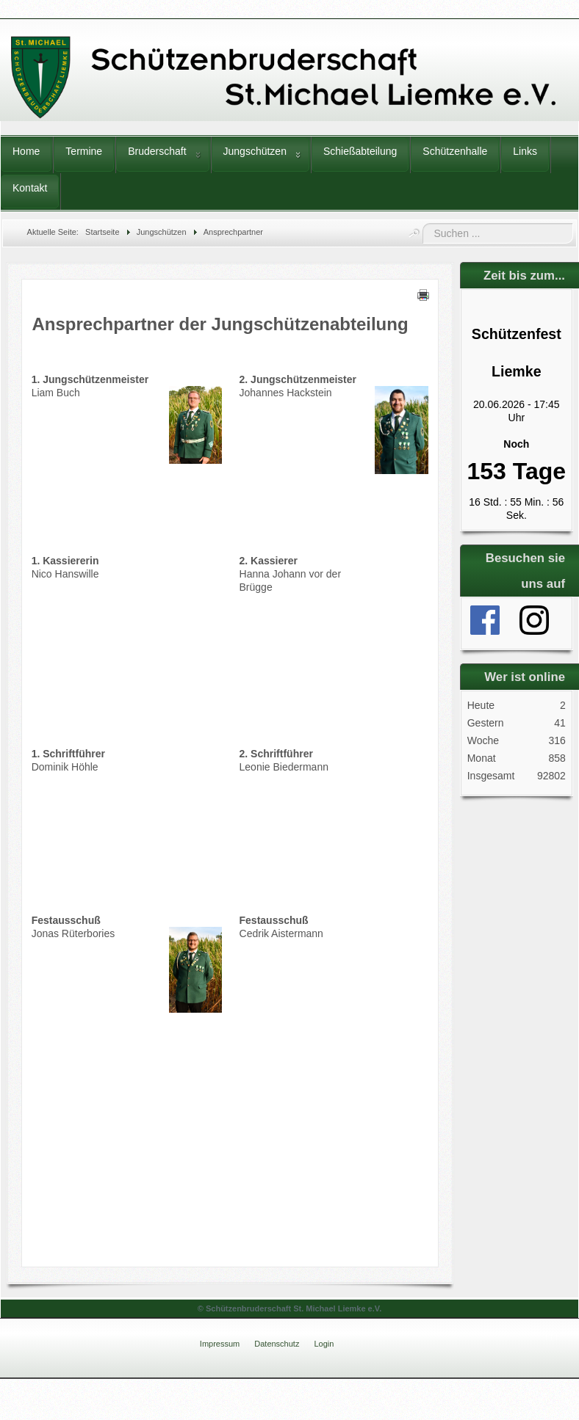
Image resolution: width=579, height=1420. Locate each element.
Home (26, 151)
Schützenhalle (454, 151)
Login (324, 1343)
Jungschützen (255, 151)
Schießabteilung (360, 151)
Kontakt (29, 188)
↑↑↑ (551, 1336)
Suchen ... (422, 223)
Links (525, 151)
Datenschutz (276, 1343)
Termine (83, 151)
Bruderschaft (157, 151)
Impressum (220, 1343)
